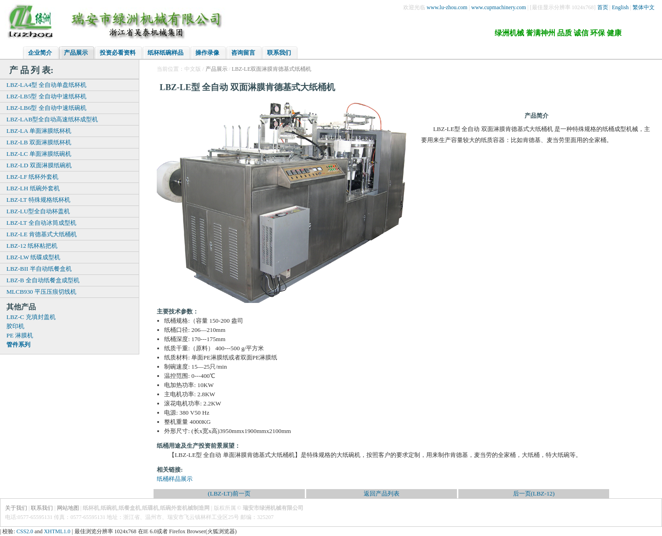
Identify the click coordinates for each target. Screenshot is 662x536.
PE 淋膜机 (19, 335)
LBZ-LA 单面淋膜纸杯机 (38, 130)
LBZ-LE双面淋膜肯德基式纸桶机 (271, 69)
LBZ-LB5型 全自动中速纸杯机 (46, 96)
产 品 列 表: (31, 70)
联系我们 (42, 508)
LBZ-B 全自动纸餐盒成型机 (43, 280)
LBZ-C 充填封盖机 (31, 317)
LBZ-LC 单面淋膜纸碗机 (38, 153)
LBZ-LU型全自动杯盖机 (38, 211)
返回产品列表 (381, 493)
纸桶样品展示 (175, 478)
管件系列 (18, 344)
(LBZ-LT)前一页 (229, 493)
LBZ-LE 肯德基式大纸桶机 (41, 234)
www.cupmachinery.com (498, 7)
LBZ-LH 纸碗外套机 (33, 188)
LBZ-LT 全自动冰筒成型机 (41, 222)
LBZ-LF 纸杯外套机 (32, 176)
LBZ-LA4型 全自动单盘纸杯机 (46, 84)
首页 (602, 7)
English (620, 7)
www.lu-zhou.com (447, 7)
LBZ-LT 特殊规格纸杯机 (38, 199)
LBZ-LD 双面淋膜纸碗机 (39, 165)
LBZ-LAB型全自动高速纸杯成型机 (52, 119)
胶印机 (15, 326)
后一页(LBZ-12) (534, 493)
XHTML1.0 (57, 531)
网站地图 (68, 508)
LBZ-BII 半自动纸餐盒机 (39, 268)
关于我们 (16, 508)
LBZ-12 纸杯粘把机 (31, 245)
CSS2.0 (25, 531)
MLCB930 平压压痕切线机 (41, 291)
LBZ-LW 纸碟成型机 (33, 257)
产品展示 (216, 69)
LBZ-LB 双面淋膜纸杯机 (38, 142)
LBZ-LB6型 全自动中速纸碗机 (46, 107)
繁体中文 (644, 7)
